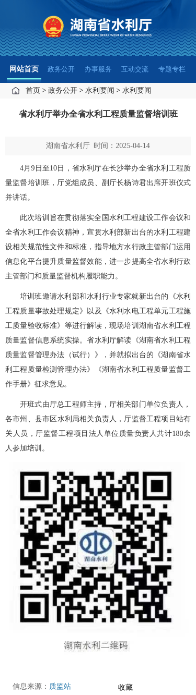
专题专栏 (172, 69)
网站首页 (24, 69)
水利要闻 (99, 90)
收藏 (125, 687)
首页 (33, 90)
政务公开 (61, 69)
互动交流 (134, 69)
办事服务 (98, 69)
